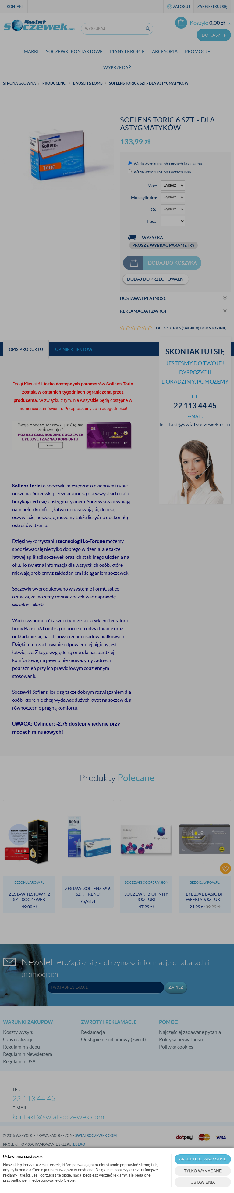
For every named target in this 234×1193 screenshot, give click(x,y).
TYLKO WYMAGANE (203, 1171)
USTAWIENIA (203, 1182)
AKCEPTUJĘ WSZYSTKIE (202, 1159)
